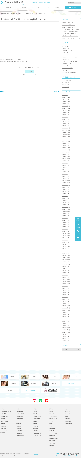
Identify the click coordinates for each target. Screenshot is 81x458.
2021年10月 (65, 211)
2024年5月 (65, 145)
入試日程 (34, 411)
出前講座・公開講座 (67, 68)
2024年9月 (65, 136)
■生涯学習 (18, 423)
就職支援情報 (52, 428)
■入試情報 (34, 409)
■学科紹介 (18, 409)
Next (56, 91)
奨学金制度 (35, 428)
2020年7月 (65, 242)
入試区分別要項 (36, 418)
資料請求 (41, 2)
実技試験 (34, 421)
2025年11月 (65, 106)
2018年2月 (65, 301)
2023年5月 (65, 169)
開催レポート (66, 63)
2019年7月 (65, 264)
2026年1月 (65, 101)
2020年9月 (65, 237)
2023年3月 (65, 174)
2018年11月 (65, 281)
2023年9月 (65, 160)
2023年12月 (65, 156)
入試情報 (72, 7)
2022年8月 (65, 189)
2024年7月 (65, 141)
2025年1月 (65, 128)
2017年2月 (65, 323)
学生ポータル (52, 413)
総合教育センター (4, 426)
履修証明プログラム (68, 50)
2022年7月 (65, 191)
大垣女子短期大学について (6, 411)
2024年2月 (65, 152)
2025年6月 (65, 117)
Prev (2, 91)
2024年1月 (65, 154)
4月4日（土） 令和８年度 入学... (70, 36)
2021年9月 (65, 213)
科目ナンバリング (53, 418)
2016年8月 (65, 336)
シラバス (51, 421)
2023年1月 (65, 178)
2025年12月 (65, 103)
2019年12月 (65, 255)
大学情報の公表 (4, 416)
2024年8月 (65, 139)
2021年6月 (65, 220)
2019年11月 (65, 257)
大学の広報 (3, 413)
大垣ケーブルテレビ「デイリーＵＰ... (71, 38)
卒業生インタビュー (69, 413)
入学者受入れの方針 (37, 416)
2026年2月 (65, 99)
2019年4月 (65, 270)
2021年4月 (65, 224)
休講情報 (51, 411)
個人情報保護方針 (68, 423)
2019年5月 (65, 268)
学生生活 (40, 7)
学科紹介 (24, 7)
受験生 (64, 70)
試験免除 (34, 423)
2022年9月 (65, 187)
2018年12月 (65, 279)
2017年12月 (65, 305)
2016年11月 (65, 330)
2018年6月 (65, 292)
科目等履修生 (19, 430)
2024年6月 (65, 143)
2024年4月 (65, 147)
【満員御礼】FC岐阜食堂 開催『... (70, 31)
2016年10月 (65, 332)
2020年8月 (65, 240)
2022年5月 (65, 196)
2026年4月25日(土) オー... (68, 27)
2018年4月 (65, 297)
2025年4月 (65, 121)
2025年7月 (65, 114)
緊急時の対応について (54, 438)
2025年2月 (65, 125)
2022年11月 (65, 182)
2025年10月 (65, 108)
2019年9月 (65, 262)
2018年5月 (65, 294)
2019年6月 (65, 266)
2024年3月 (65, 150)
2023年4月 (65, 171)
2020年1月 (65, 253)
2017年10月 (65, 310)
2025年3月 (65, 123)
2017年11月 (65, 308)
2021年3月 (65, 226)
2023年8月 (65, 163)
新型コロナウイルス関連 (68, 72)
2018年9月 (65, 286)
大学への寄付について (5, 421)
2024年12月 (65, 130)
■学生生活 (51, 409)
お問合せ (64, 52)
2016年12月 (65, 327)
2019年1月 (65, 277)
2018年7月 (65, 290)
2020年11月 (65, 235)
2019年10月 (65, 259)
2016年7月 (65, 338)
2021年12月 (65, 207)
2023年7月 (65, 165)
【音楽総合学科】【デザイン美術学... (71, 29)
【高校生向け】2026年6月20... (69, 33)
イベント (64, 55)
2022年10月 (65, 185)
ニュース (64, 65)
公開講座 (18, 426)
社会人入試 (19, 433)
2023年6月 (65, 167)
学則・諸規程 (52, 440)
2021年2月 (65, 229)
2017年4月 (65, 319)
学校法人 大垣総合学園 (30, 390)
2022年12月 (65, 180)
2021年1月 (65, 231)
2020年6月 (65, 244)
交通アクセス (35, 2)
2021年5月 (65, 222)
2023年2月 (65, 176)
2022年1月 (65, 204)
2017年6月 (65, 316)
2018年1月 (65, 303)
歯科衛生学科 (65, 84)
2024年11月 (65, 132)
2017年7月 (65, 314)
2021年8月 (65, 215)
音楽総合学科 (65, 87)
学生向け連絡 (52, 443)
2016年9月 (65, 334)
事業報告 (2, 423)
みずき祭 (65, 59)
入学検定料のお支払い (37, 430)
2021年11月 (65, 209)
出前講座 (18, 428)
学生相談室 (51, 430)
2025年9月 (65, 110)
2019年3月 (65, 272)
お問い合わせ (47, 2)
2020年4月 (65, 248)
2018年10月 (65, 283)
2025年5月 (65, 119)
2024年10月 (65, 134)
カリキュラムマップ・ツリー (55, 416)
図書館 (50, 423)
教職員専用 (35, 454)
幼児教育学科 (65, 82)
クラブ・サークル (53, 433)
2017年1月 (65, 325)
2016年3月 (65, 340)
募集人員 (34, 413)
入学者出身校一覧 (36, 433)
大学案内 (8, 7)
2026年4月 (65, 95)
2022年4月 (65, 198)
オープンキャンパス (37, 435)
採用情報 (10, 390)
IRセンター (3, 428)
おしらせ (57, 88)
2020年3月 (65, 251)
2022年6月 (65, 193)
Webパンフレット (68, 421)
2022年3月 (65, 200)
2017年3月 (65, 321)
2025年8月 (65, 112)
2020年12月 (65, 233)
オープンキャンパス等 (68, 61)
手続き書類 (51, 445)
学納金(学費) (35, 426)
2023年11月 (65, 158)
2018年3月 (65, 299)
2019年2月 (65, 275)
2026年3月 (65, 97)
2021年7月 (65, 218)
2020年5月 (65, 246)
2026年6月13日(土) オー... (68, 22)
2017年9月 (65, 312)
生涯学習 (56, 7)
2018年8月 (65, 288)
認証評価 (2, 418)
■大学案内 (2, 409)
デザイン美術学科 (66, 80)
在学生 (64, 48)
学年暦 (50, 426)
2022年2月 (65, 202)
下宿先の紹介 (52, 435)
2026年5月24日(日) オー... (68, 25)
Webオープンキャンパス (50, 88)
